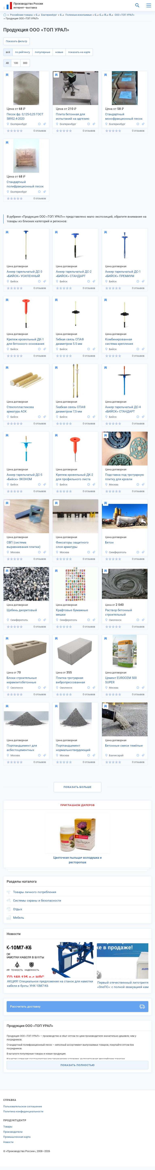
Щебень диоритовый (22, 610)
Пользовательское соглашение (22, 1110)
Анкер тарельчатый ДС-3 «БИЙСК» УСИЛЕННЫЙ (24, 274)
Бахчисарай (114, 755)
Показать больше (77, 787)
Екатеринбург (49, 15)
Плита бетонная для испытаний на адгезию (72, 116)
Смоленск (113, 619)
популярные (42, 52)
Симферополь (115, 552)
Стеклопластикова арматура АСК (20, 409)
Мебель (18, 918)
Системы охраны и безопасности (37, 900)
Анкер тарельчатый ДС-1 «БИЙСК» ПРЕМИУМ (123, 274)
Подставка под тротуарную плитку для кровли (124, 477)
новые (59, 52)
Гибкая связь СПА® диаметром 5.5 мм (70, 342)
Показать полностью (78, 1068)
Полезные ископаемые (78, 15)
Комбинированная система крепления (119, 342)
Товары (7, 1130)
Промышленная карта (16, 1140)
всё (8, 52)
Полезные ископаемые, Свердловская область (106, 15)
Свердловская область (38, 15)
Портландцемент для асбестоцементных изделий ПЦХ (22, 748)
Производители (13, 1135)
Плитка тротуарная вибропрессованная (70, 680)
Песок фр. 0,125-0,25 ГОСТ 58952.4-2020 (25, 116)
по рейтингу (22, 52)
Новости (8, 1145)
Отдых (17, 909)
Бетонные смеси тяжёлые (124, 745)
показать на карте (79, 52)
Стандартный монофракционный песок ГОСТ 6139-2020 (123, 116)
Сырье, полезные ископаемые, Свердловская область (97, 15)
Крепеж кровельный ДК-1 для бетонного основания (25, 342)
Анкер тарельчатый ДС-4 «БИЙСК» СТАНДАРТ (123, 409)
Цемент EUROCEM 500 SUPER (121, 680)
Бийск (12, 281)
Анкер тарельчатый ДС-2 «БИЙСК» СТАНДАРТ (73, 274)
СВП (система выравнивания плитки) (23, 545)
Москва (111, 484)
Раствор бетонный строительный (118, 612)
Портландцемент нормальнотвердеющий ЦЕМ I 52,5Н (73, 748)
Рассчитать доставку (77, 1010)
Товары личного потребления (34, 892)
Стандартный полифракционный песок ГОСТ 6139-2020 (25, 184)
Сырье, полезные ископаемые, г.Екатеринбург (101, 15)
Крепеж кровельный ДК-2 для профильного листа (74, 477)
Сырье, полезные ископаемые (62, 15)
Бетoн (109, 542)
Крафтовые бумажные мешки (72, 612)
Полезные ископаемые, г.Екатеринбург (111, 15)
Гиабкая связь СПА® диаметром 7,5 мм (71, 409)
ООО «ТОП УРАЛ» (124, 15)
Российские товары (21, 15)
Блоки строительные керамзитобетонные (22, 680)
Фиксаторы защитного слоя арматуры (72, 545)
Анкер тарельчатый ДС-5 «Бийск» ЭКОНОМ (24, 477)
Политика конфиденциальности (23, 1115)
